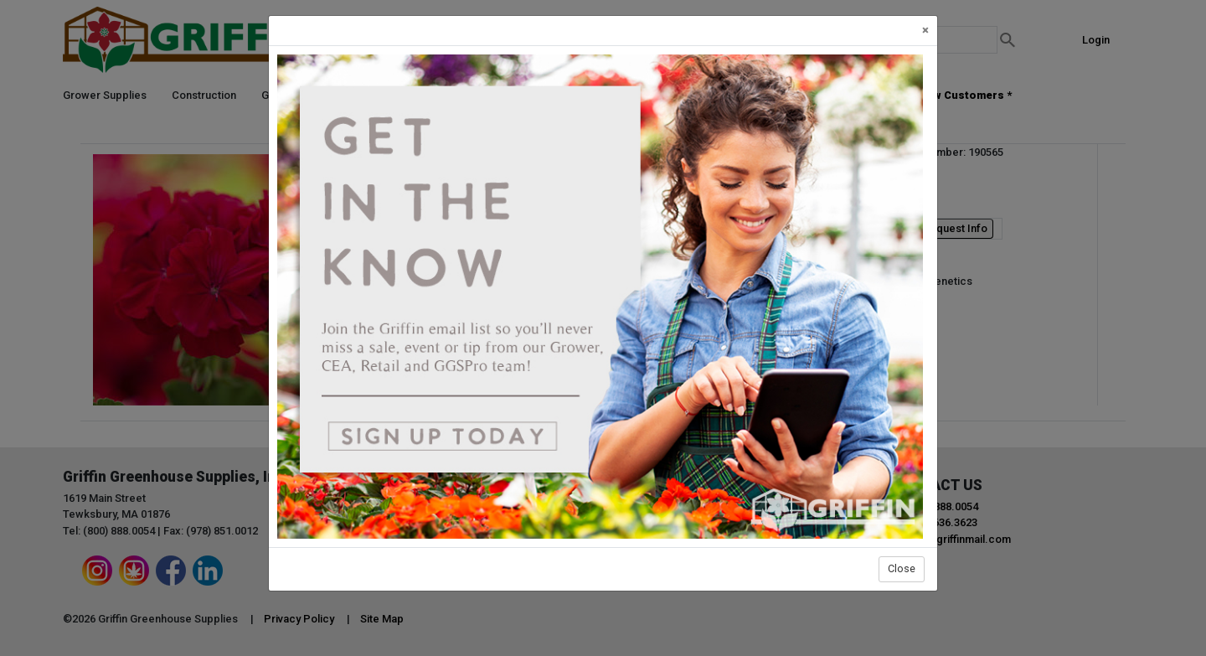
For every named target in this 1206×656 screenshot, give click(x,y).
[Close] (925, 30)
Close (901, 568)
